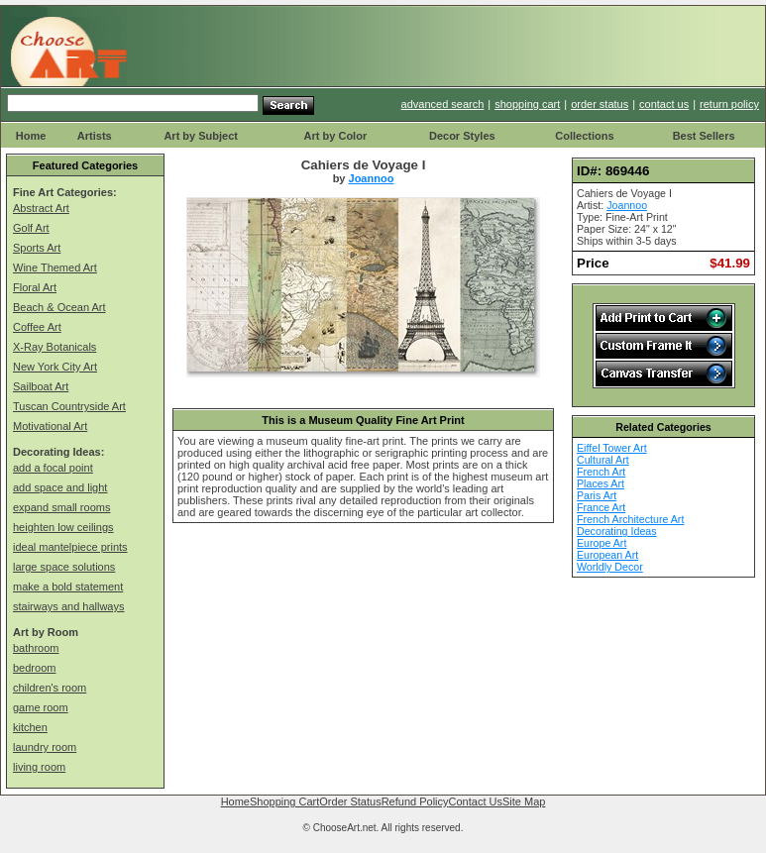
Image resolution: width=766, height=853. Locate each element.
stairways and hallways (69, 606)
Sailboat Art (40, 386)
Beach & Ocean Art (59, 307)
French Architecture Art (630, 519)
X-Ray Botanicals (54, 347)
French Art (601, 472)
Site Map (523, 801)
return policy (729, 104)
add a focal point (53, 468)
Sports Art (36, 248)
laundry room (44, 747)
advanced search (443, 104)
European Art (607, 555)
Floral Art (34, 287)
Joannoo (371, 178)
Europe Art (601, 543)
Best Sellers (704, 136)
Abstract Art (41, 208)
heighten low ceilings (63, 527)
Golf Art (31, 228)
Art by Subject (201, 136)
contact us (664, 104)
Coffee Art (37, 327)
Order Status (350, 801)
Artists (94, 136)
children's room (49, 687)
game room (40, 707)
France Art (601, 507)
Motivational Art (50, 426)
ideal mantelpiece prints (70, 547)
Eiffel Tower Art (612, 448)
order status (599, 104)
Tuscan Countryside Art (69, 406)
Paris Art (596, 495)
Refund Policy (415, 801)
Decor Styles (462, 136)
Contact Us (475, 801)
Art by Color (336, 136)
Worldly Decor (610, 567)
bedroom (34, 668)
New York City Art (55, 367)
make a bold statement (68, 586)
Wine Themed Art (55, 267)
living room (39, 767)
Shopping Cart (284, 801)
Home (31, 136)
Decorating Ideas (617, 531)
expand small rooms (61, 507)
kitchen (30, 727)
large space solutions (64, 567)
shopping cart (527, 104)
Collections (584, 136)
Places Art (600, 483)
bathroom (35, 648)
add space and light (60, 487)
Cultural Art (603, 460)
